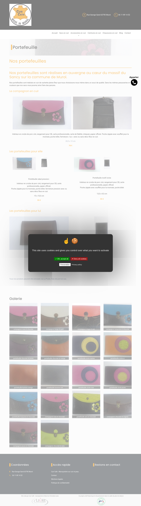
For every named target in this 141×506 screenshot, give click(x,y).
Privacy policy (77, 265)
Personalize (65, 265)
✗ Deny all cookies (79, 259)
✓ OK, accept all (61, 259)
